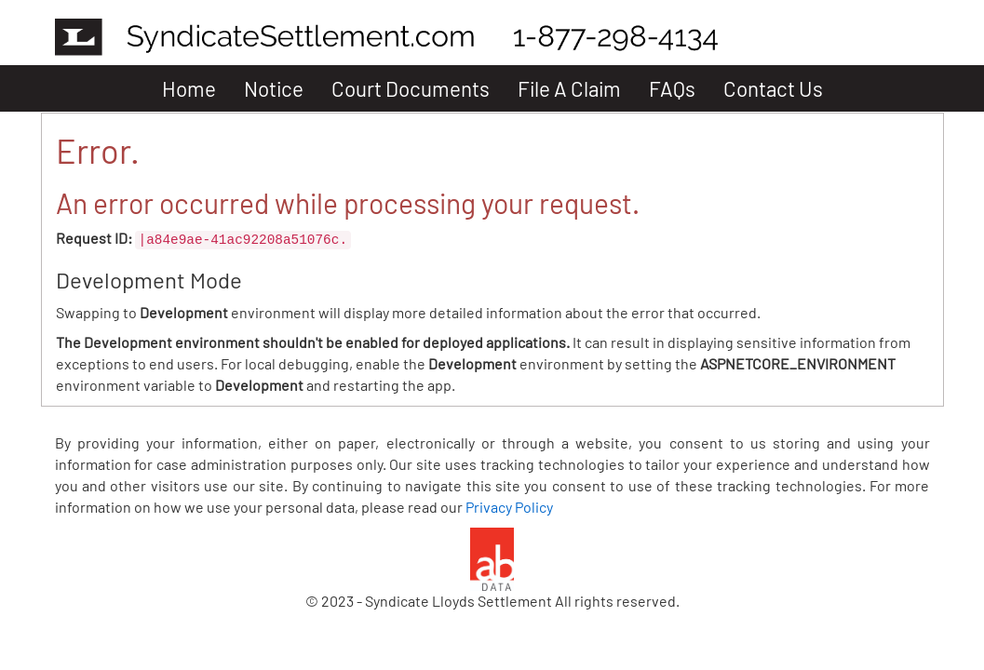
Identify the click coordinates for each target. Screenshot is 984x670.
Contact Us (773, 88)
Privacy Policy (509, 507)
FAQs (672, 88)
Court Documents (410, 88)
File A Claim (569, 88)
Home (189, 88)
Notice (273, 88)
